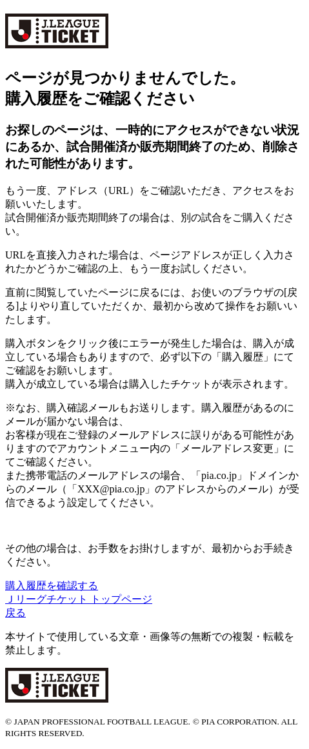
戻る (15, 612)
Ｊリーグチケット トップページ (78, 599)
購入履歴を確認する (51, 585)
